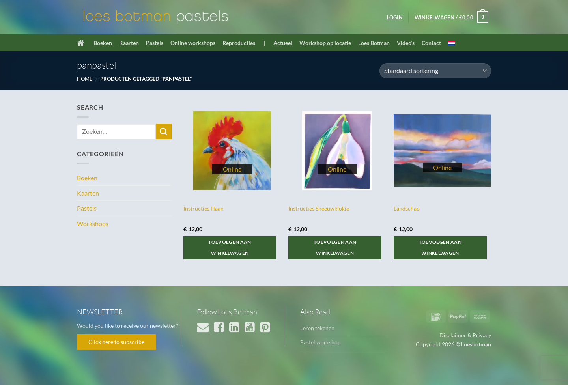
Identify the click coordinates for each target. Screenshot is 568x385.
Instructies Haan (203, 208)
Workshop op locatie (325, 42)
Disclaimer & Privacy (465, 335)
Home (85, 79)
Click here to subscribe (116, 341)
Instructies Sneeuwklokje (318, 208)
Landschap (407, 208)
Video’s (406, 42)
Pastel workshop (320, 342)
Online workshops (192, 42)
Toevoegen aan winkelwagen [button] (229, 247)
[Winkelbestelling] (435, 70)
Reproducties (238, 42)
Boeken (102, 42)
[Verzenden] (164, 131)
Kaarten (129, 42)
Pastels (154, 42)
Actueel (282, 42)
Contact (431, 42)
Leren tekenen (317, 328)
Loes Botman (374, 42)
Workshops (92, 223)
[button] (395, 17)
